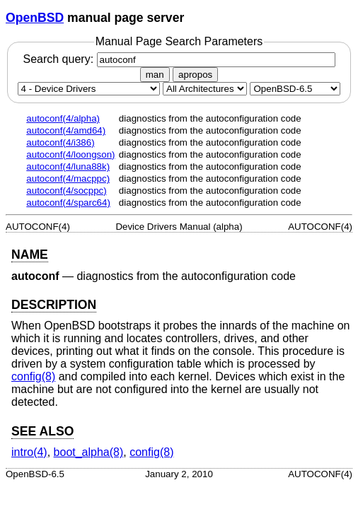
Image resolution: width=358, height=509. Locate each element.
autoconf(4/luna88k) (68, 166)
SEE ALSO (42, 431)
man (155, 74)
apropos (195, 74)
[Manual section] (89, 88)
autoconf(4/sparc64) (68, 202)
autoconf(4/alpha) (63, 118)
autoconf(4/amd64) (65, 130)
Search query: (179, 59)
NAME (29, 254)
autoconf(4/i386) (60, 142)
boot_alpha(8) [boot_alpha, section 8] (89, 452)
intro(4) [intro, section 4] (29, 452)
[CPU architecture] (205, 88)
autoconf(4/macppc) (68, 178)
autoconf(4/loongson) (70, 154)
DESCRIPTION (53, 305)
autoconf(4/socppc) (66, 190)
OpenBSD (35, 18)
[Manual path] (295, 88)
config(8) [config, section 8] (33, 376)
